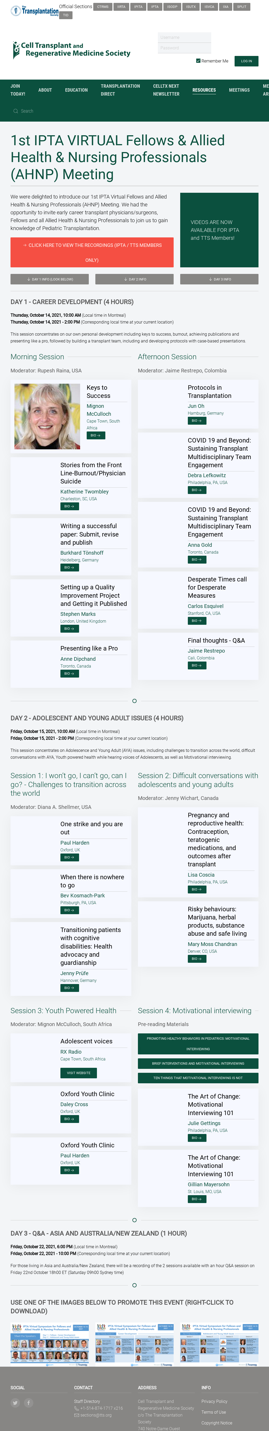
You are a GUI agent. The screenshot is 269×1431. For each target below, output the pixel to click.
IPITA (138, 7)
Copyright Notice (216, 1414)
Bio (30, 412)
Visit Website (78, 1065)
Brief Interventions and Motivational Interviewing (198, 1055)
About (45, 90)
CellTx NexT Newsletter (166, 89)
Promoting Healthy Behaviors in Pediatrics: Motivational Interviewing (198, 1035)
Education (76, 90)
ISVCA (209, 7)
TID (66, 15)
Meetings (239, 90)
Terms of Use (213, 1404)
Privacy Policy (214, 1393)
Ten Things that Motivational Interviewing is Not (198, 1070)
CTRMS (102, 7)
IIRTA (121, 7)
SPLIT (241, 7)
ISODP (172, 7)
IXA (225, 7)
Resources (204, 90)
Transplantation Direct (120, 89)
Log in (246, 61)
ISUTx (191, 7)
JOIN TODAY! (18, 89)
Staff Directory (87, 1393)
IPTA (154, 7)
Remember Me (212, 61)
